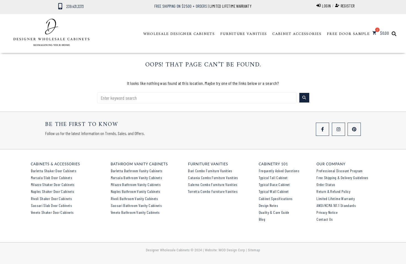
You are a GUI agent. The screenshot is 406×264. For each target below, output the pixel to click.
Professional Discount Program (339, 170)
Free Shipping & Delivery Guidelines (342, 177)
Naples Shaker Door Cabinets (52, 191)
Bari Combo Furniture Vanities (210, 170)
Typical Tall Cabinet (273, 177)
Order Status (325, 184)
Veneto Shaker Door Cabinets (52, 212)
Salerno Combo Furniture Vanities (213, 184)
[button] (179, 34)
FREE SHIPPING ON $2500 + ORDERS (180, 6)
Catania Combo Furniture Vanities (213, 177)
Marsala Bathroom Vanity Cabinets (136, 177)
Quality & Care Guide (274, 212)
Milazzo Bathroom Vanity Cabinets (136, 184)
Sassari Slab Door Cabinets (51, 205)
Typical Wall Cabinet (274, 191)
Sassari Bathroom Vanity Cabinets (136, 205)
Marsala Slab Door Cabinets (51, 177)
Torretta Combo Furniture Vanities (213, 191)
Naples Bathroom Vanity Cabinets (135, 191)
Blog (262, 219)
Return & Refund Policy (333, 191)
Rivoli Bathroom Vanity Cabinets (134, 198)
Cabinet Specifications (276, 198)
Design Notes (268, 205)
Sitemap (254, 250)
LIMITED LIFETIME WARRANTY (230, 6)
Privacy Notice (327, 212)
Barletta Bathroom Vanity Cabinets (137, 170)
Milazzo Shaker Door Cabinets (53, 184)
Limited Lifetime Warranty (335, 198)
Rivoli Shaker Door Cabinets (51, 198)
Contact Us (324, 219)
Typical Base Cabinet (274, 184)
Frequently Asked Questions (279, 170)
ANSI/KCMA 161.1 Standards (336, 205)
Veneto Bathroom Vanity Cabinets (135, 212)
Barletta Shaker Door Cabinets (53, 170)
